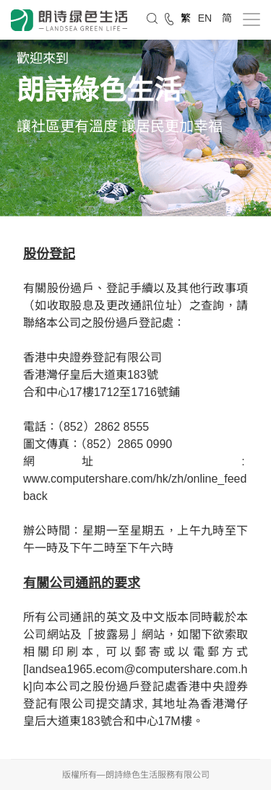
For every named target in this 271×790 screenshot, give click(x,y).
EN (206, 18)
